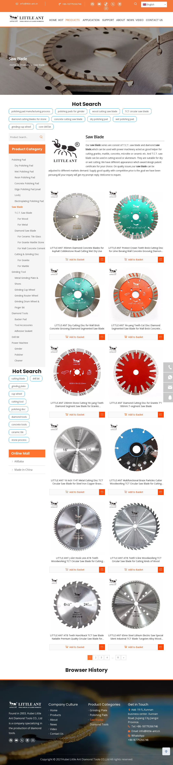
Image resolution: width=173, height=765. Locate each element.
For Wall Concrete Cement (31, 248)
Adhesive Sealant (23, 330)
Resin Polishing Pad (25, 177)
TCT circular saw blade (137, 111)
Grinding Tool (19, 271)
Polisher (19, 354)
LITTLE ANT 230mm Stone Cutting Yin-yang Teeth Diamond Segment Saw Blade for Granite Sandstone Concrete (77, 404)
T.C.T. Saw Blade (23, 212)
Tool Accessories (24, 325)
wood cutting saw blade (104, 111)
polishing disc (18, 409)
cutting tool (18, 401)
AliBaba (19, 461)
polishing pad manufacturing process (31, 111)
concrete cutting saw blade (68, 119)
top (166, 751)
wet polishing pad (125, 119)
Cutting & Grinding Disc (27, 254)
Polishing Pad (19, 159)
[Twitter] (113, 4)
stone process (19, 439)
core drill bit (45, 126)
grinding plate (19, 386)
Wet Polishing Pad (24, 171)
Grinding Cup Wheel (25, 289)
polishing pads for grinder (71, 111)
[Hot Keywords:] (135, 4)
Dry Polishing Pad (24, 165)
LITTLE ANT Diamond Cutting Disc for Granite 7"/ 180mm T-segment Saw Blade (136, 404)
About (54, 719)
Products (55, 715)
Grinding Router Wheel (26, 295)
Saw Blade (17, 206)
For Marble (23, 266)
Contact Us (56, 733)
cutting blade (18, 378)
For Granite (23, 260)
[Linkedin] (120, 4)
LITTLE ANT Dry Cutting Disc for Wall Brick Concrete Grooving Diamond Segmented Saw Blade (77, 327)
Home (53, 710)
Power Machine (20, 342)
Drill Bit (15, 337)
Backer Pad (21, 319)
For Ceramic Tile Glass (29, 236)
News (53, 724)
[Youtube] (99, 4)
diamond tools (19, 416)
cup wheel (17, 393)
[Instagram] (106, 8)
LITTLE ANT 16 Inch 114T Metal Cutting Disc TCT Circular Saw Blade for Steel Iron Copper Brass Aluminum (77, 482)
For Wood (23, 218)
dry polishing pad (99, 119)
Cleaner (19, 360)
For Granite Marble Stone (31, 242)
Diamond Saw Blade (25, 230)
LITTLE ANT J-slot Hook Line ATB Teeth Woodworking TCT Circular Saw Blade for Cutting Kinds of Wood (77, 559)
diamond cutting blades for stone (29, 119)
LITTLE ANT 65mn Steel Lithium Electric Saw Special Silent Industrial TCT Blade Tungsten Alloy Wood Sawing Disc (135, 637)
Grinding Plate (98, 710)
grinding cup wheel (21, 126)
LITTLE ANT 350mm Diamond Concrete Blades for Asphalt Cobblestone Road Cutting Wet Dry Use (77, 249)
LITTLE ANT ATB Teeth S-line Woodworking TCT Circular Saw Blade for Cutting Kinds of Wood (135, 559)
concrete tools (19, 424)
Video (53, 729)
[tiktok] (106, 4)
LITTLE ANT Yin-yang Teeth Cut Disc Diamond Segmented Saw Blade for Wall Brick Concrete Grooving (135, 327)
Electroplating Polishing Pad (29, 201)
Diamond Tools (20, 313)
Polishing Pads (99, 715)
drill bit (36, 378)
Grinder (18, 348)
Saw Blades (96, 719)
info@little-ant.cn (149, 731)
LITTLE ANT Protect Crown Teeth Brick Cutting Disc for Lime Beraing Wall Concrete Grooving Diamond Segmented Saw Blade (135, 249)
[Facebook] (92, 4)
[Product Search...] (23, 137)
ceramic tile (18, 432)
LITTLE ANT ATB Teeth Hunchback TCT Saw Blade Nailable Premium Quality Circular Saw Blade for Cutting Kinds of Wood (77, 637)
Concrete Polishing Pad (27, 183)
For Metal (23, 224)
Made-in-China (23, 469)
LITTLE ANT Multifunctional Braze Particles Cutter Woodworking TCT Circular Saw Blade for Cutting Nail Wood (135, 482)
